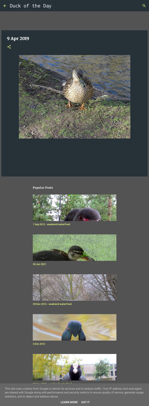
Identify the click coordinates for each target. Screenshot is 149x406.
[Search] (56, 6)
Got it (85, 402)
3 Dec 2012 (39, 343)
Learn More (69, 402)
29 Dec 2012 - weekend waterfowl (52, 304)
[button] (9, 47)
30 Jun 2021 (39, 264)
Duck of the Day (31, 6)
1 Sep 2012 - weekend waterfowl (51, 224)
